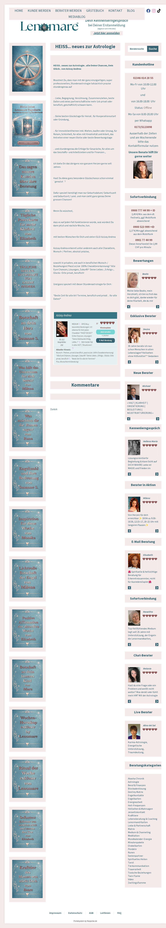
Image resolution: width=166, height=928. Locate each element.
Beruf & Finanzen (137, 785)
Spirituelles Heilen (137, 859)
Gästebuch (95, 10)
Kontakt (115, 10)
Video (131, 879)
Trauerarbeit (134, 869)
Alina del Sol (149, 725)
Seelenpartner (135, 856)
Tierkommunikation (138, 866)
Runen (131, 852)
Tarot (131, 862)
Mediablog (77, 16)
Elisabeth (148, 555)
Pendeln (132, 849)
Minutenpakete (136, 842)
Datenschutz (75, 913)
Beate (145, 274)
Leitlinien (105, 913)
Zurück (53, 409)
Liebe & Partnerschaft (139, 825)
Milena (146, 498)
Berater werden (68, 10)
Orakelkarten (135, 846)
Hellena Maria (150, 441)
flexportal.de (92, 921)
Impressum (55, 913)
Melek (146, 612)
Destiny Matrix (135, 792)
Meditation (134, 835)
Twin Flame (134, 876)
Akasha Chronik (136, 778)
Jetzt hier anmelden (107, 33)
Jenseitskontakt (136, 812)
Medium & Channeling (139, 832)
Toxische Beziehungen (139, 872)
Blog (131, 10)
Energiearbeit (135, 802)
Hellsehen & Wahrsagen (140, 809)
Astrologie (133, 782)
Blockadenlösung (137, 788)
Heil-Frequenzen (136, 805)
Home (19, 10)
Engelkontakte (136, 795)
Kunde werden (39, 10)
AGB (91, 913)
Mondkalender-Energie (140, 839)
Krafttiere (133, 815)
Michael (146, 386)
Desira (146, 329)
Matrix (131, 829)
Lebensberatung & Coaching (142, 819)
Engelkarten (134, 798)
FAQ (119, 913)
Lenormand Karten (138, 822)
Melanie (147, 668)
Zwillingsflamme (137, 882)
